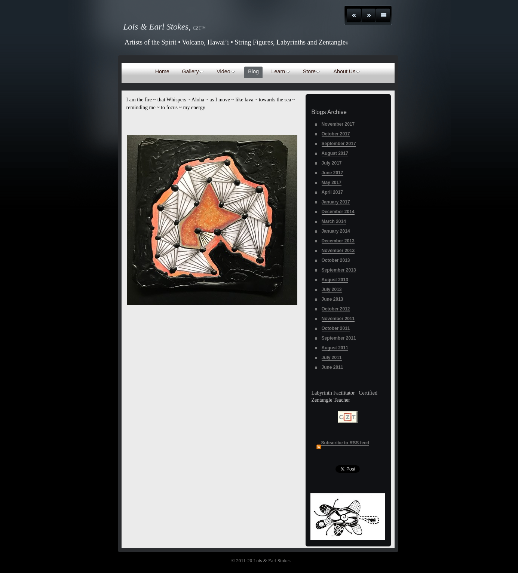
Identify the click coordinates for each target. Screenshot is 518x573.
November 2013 (338, 250)
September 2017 (339, 143)
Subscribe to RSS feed (345, 442)
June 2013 (332, 299)
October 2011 (336, 328)
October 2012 (336, 309)
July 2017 (332, 163)
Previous (354, 15)
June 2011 (332, 367)
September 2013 (339, 270)
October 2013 (336, 260)
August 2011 (335, 347)
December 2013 (338, 240)
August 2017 (335, 153)
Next (369, 15)
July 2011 (332, 357)
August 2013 (335, 279)
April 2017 (332, 192)
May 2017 (331, 182)
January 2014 (336, 231)
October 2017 (336, 134)
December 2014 (338, 211)
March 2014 (334, 221)
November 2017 (338, 124)
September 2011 (339, 338)
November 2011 (338, 318)
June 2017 (332, 172)
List (383, 15)
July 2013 (332, 289)
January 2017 (336, 202)
